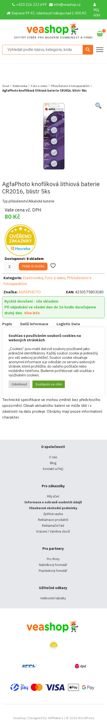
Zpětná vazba (53, 514)
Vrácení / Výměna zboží (53, 531)
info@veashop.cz (65, 4)
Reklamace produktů (53, 520)
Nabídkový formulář (53, 565)
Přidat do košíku (33, 266)
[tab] (7, 324)
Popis (7, 324)
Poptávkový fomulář (53, 571)
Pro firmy (53, 559)
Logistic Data (68, 324)
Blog (53, 463)
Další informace (34, 324)
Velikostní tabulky (53, 598)
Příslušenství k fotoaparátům (70, 86)
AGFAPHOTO (30, 292)
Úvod (5, 86)
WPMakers (55, 718)
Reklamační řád (53, 526)
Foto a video (39, 86)
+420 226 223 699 (29, 4)
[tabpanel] (53, 136)
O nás (53, 457)
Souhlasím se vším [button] (48, 384)
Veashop (19, 718)
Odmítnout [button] (19, 384)
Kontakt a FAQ (53, 469)
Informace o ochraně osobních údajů (53, 502)
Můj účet (96, 10)
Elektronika (20, 86)
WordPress (86, 718)
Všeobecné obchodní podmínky (53, 508)
